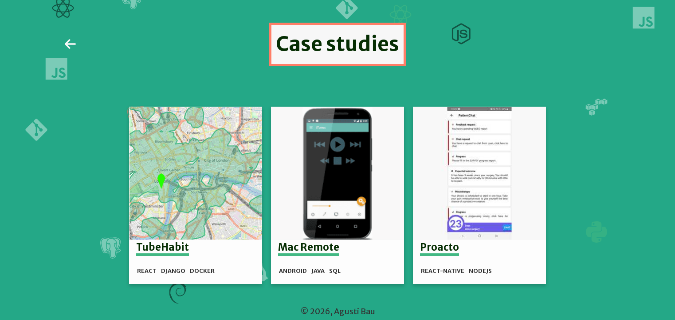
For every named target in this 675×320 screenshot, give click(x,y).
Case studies (337, 44)
